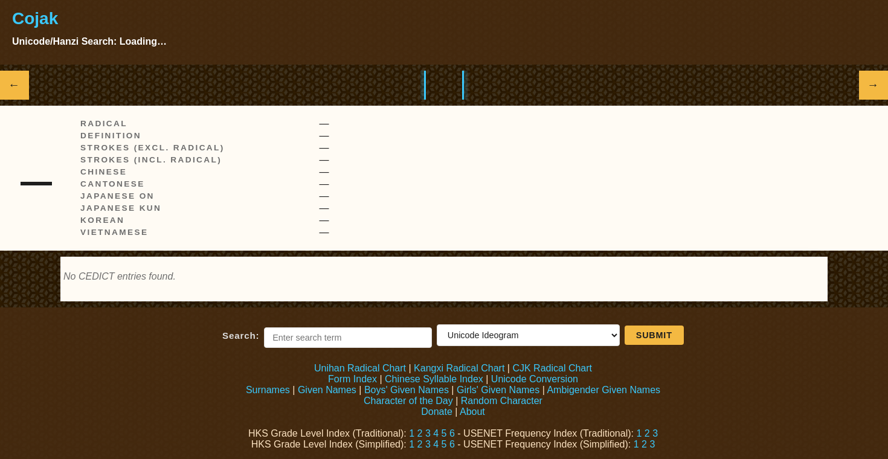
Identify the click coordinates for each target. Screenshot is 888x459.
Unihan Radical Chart (360, 368)
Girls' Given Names (498, 390)
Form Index (352, 379)
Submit (654, 335)
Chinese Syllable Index (434, 379)
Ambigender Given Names (603, 390)
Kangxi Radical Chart (459, 368)
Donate (436, 411)
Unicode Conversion (534, 379)
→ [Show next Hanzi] (873, 85)
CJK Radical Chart (552, 368)
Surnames (268, 390)
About (472, 411)
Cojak (35, 18)
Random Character (501, 401)
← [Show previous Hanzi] (14, 85)
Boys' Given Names (406, 390)
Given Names (327, 390)
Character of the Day (408, 401)
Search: (240, 335)
